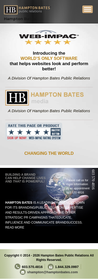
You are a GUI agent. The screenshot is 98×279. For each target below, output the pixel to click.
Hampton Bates (20, 18)
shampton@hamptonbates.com (52, 272)
